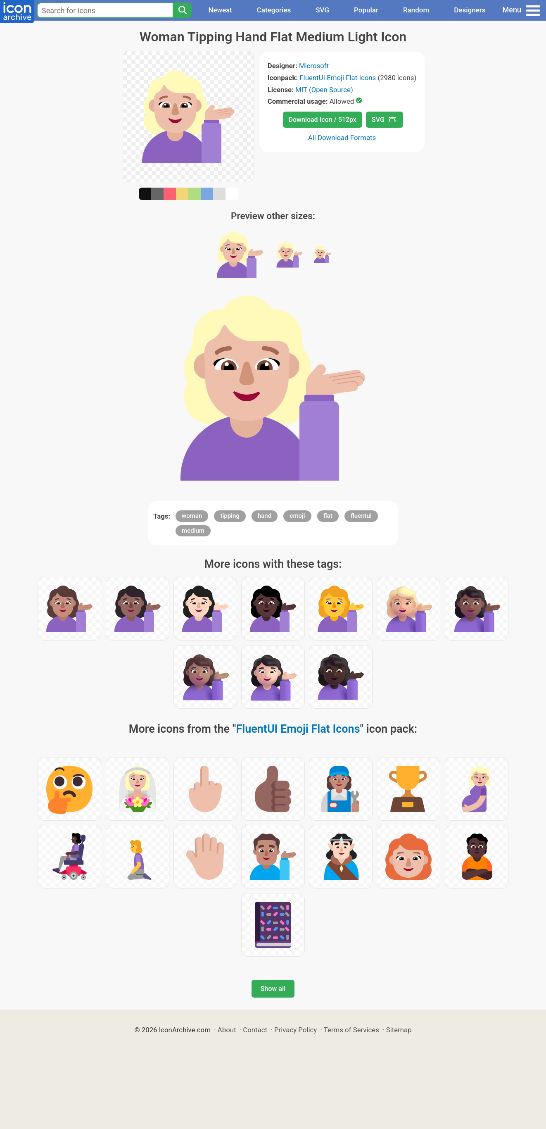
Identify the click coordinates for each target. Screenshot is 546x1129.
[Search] (182, 10)
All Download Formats (342, 137)
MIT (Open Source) (324, 90)
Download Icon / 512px (322, 120)
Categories (274, 10)
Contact (255, 1030)
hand (264, 515)
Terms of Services (351, 1030)
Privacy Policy (295, 1030)
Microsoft (314, 66)
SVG (322, 10)
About (227, 1030)
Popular (366, 10)
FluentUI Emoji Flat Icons (337, 78)
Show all (273, 989)
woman (192, 515)
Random (416, 10)
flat (327, 515)
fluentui (361, 515)
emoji (297, 515)
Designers (469, 10)
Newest (220, 10)
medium (193, 530)
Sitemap (399, 1030)
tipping (229, 515)
